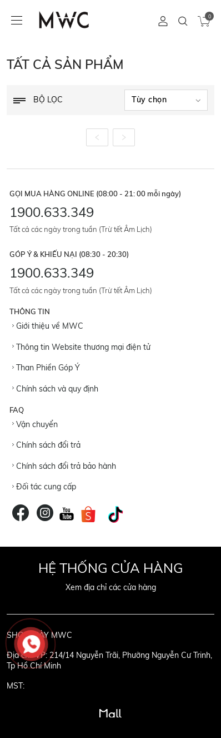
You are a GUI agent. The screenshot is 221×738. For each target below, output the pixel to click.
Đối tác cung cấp (44, 487)
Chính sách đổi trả (46, 445)
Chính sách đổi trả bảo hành (64, 466)
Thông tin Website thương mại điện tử (81, 347)
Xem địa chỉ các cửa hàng (111, 587)
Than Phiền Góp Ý (46, 368)
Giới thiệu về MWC (47, 326)
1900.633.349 (51, 212)
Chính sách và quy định (55, 389)
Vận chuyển (35, 424)
